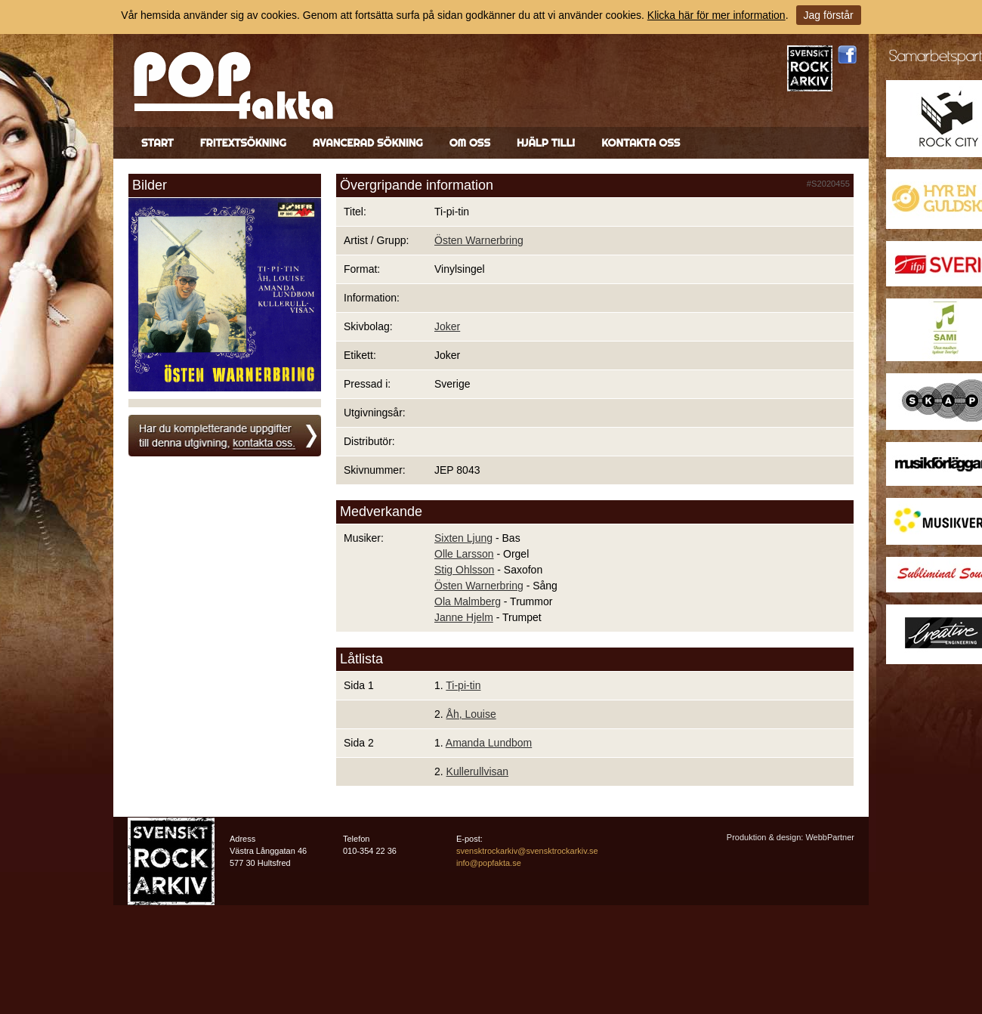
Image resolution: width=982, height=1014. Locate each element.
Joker (447, 326)
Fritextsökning (243, 143)
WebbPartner (829, 837)
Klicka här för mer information (716, 15)
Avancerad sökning (368, 143)
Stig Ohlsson (464, 570)
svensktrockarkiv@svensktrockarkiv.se (527, 850)
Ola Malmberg (467, 601)
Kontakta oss (640, 143)
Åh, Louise (471, 714)
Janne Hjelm (463, 617)
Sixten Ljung (463, 538)
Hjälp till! (546, 143)
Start (157, 143)
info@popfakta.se (488, 862)
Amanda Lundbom (489, 743)
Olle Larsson (464, 554)
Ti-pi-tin (463, 685)
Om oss (469, 143)
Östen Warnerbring (478, 240)
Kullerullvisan (477, 771)
